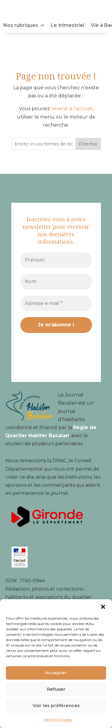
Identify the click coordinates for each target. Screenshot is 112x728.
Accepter (56, 672)
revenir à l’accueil (72, 108)
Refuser (56, 689)
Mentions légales (58, 719)
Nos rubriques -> (23, 25)
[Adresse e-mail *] (56, 303)
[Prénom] (56, 260)
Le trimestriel (67, 25)
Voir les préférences (56, 705)
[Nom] (56, 281)
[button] (103, 607)
